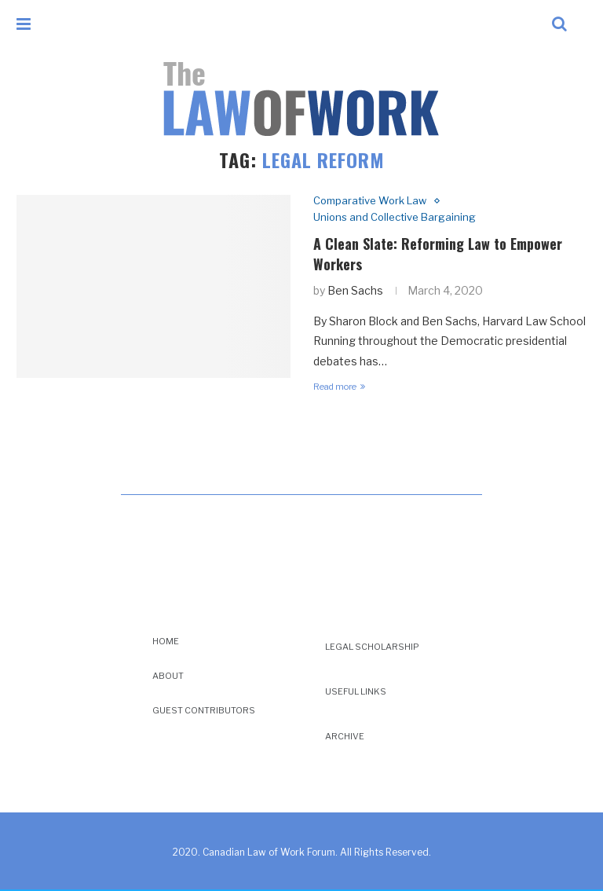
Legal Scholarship (372, 646)
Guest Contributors (203, 710)
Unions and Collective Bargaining (394, 217)
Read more (339, 386)
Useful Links (355, 691)
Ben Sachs (355, 290)
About (168, 675)
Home (165, 641)
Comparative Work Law (369, 201)
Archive (344, 736)
